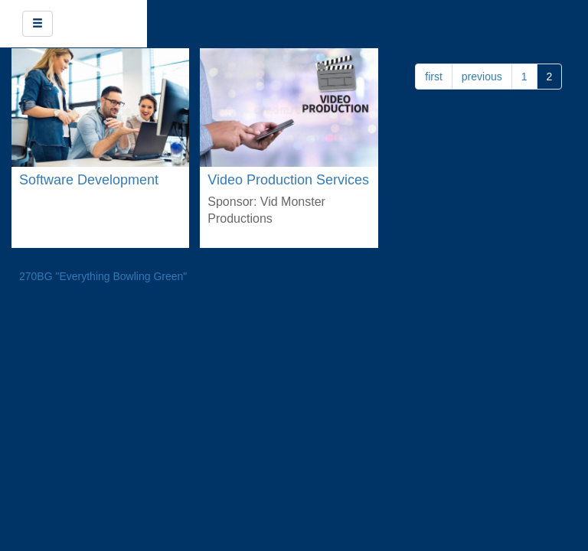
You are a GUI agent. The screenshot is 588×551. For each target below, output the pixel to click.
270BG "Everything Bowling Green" (103, 276)
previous (482, 76)
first (434, 76)
